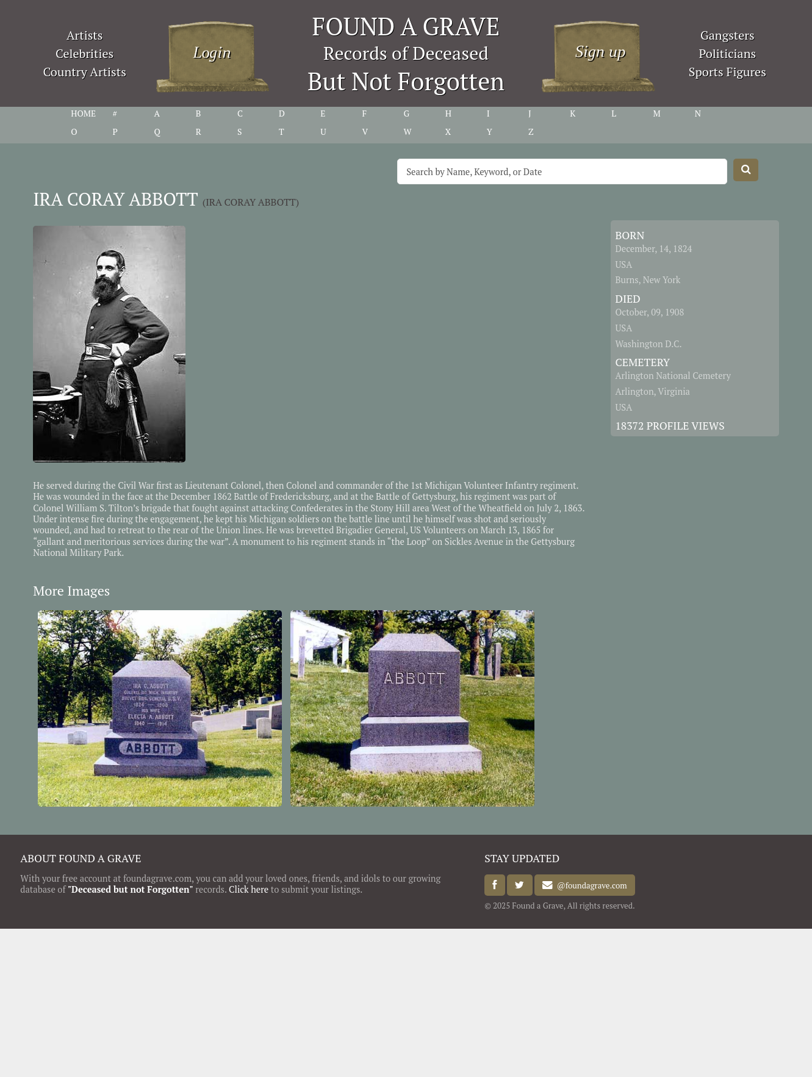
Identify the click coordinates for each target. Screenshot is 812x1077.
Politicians (727, 53)
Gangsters (727, 35)
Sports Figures (727, 71)
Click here (248, 889)
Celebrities (84, 53)
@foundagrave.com (590, 885)
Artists (84, 35)
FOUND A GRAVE (406, 26)
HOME (83, 113)
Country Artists (84, 71)
